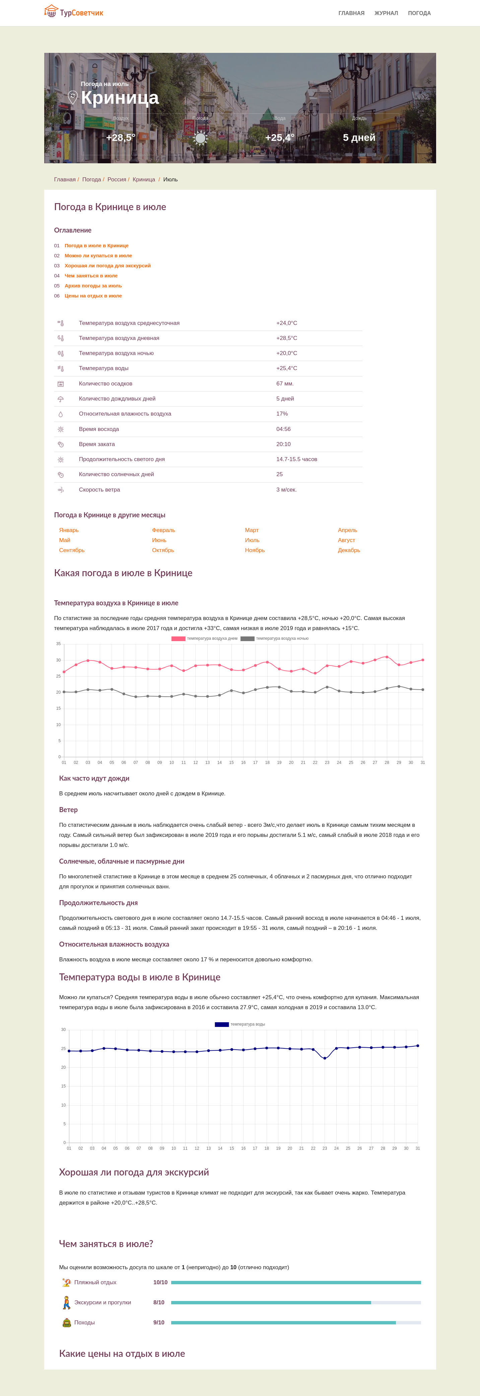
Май (64, 540)
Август (346, 540)
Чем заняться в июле (91, 275)
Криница (144, 179)
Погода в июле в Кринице (97, 245)
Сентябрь (72, 550)
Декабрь (349, 550)
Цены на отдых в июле (93, 295)
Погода (419, 13)
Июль (252, 540)
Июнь (159, 540)
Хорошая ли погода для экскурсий (108, 265)
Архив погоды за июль (93, 285)
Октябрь (163, 550)
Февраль (163, 530)
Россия (117, 179)
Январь (69, 530)
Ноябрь (255, 550)
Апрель (347, 530)
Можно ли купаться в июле (98, 255)
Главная (352, 13)
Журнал (386, 13)
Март (252, 530)
